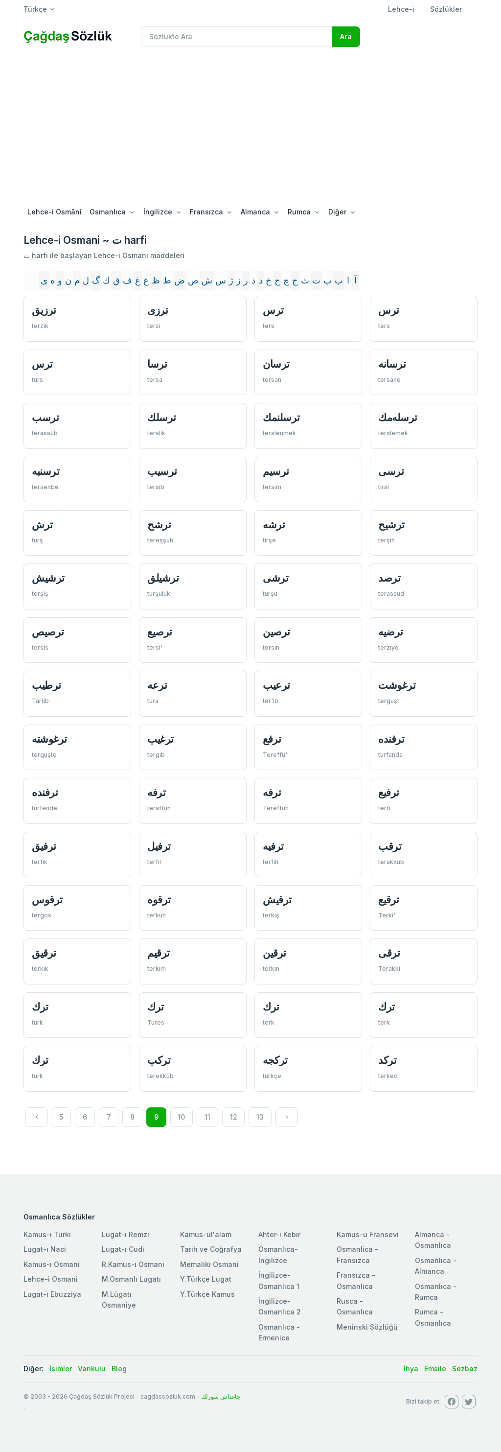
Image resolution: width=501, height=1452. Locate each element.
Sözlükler (446, 9)
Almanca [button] (255, 212)
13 (260, 1117)
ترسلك (161, 417)
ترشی (275, 578)
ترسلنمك (281, 417)
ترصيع (159, 632)
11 (207, 1117)
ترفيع (388, 792)
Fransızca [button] (206, 212)
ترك (40, 1007)
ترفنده (391, 739)
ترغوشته (49, 739)
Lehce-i (401, 9)
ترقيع (388, 899)
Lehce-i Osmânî (54, 212)
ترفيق (44, 846)
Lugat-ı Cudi (123, 1249)
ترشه (274, 524)
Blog (119, 1368)
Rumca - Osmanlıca (433, 1317)
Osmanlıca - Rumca (435, 1291)
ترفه (156, 792)
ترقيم (158, 953)
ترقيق (44, 953)
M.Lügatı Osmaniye (119, 1299)
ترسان (276, 364)
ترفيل (159, 846)
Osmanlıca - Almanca (435, 1265)
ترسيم (276, 471)
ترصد (389, 578)
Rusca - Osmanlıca (355, 1306)
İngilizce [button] (157, 212)
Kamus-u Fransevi (368, 1234)
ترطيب (46, 685)
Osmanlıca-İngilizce (278, 1254)
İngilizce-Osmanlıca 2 (279, 1306)
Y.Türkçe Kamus (207, 1294)
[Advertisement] (250, 128)
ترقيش (277, 899)
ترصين (276, 632)
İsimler (60, 1368)
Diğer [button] (337, 212)
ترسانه (392, 364)
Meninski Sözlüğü (367, 1327)
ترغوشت (396, 685)
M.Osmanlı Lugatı (131, 1279)
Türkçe (35, 9)
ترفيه (273, 846)
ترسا (157, 364)
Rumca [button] (299, 212)
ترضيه (390, 632)
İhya (411, 1368)
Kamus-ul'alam (205, 1234)
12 (233, 1117)
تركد (387, 1060)
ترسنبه (45, 471)
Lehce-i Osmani (50, 1279)
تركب (158, 1060)
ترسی (391, 471)
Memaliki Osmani (209, 1264)
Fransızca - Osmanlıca (356, 1280)
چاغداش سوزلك (220, 1396)
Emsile (435, 1368)
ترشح (159, 524)
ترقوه (159, 899)
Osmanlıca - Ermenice (279, 1332)
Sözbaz (465, 1368)
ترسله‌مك (397, 417)
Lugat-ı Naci (44, 1249)
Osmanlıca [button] (108, 212)
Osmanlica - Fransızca (357, 1254)
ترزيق (44, 310)
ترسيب (162, 471)
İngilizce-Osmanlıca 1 (278, 1280)
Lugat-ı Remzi (125, 1234)
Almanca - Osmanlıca (433, 1239)
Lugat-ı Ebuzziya (52, 1294)
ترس (273, 310)
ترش (42, 524)
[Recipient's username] (236, 36)
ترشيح (391, 524)
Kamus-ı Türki (47, 1234)
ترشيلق (163, 578)
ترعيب (276, 685)
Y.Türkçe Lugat (205, 1279)
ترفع (272, 739)
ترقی (389, 953)
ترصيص (48, 632)
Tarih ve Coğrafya (211, 1249)
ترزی (157, 310)
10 (181, 1117)
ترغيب (160, 739)
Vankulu (92, 1368)
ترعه (157, 685)
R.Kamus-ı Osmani (133, 1264)
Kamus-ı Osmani (51, 1264)
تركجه (275, 1060)
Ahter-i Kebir (279, 1234)
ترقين (274, 953)
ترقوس (47, 899)
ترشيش (48, 578)
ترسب (45, 417)
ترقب (389, 846)
